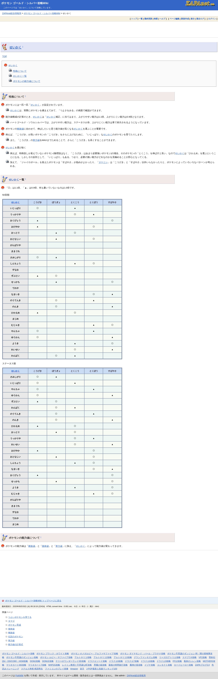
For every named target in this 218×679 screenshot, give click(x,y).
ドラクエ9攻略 (164, 661)
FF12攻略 (177, 661)
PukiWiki (19, 675)
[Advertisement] (109, 29)
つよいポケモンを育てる (19, 617)
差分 (193, 19)
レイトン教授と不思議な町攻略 (77, 665)
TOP (4, 56)
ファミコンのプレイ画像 (56, 668)
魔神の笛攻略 (136, 665)
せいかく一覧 (20, 76)
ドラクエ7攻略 (132, 661)
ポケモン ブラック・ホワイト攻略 (52, 653)
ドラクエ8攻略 (148, 661)
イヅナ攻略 (149, 665)
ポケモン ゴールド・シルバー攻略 (18, 653)
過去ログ (200, 19)
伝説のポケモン (15, 636)
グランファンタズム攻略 (145, 657)
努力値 (36, 140)
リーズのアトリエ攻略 (169, 657)
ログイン (212, 19)
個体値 (45, 546)
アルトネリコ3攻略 (123, 657)
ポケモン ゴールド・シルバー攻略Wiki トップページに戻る (33, 600)
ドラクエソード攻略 (97, 661)
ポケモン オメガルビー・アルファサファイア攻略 (94, 653)
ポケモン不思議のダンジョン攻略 (22, 657)
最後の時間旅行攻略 (118, 665)
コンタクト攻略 (164, 665)
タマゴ (11, 621)
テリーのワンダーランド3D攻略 (71, 661)
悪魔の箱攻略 (100, 665)
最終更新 (148, 19)
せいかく (15, 47)
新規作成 (185, 19)
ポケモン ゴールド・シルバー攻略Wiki (24, 3)
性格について (20, 71)
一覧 (141, 19)
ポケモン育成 (14, 625)
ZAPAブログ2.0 (202, 665)
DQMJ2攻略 (48, 661)
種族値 (20, 128)
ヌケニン (103, 162)
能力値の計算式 (15, 644)
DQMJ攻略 (35, 661)
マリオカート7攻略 (37, 665)
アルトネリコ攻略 (82, 657)
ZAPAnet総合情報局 (11, 13)
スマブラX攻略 (189, 657)
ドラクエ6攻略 (116, 661)
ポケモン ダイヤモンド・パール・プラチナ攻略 (142, 653)
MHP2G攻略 (54, 665)
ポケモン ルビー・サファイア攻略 (56, 657)
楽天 (82, 668)
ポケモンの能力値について (26, 81)
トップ (134, 19)
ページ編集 (174, 19)
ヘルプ (162, 19)
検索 (156, 19)
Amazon (74, 668)
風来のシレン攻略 (192, 661)
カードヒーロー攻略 (183, 665)
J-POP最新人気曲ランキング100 (101, 668)
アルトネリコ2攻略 (103, 657)
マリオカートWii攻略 (16, 665)
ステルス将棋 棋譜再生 (32, 668)
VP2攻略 (203, 657)
